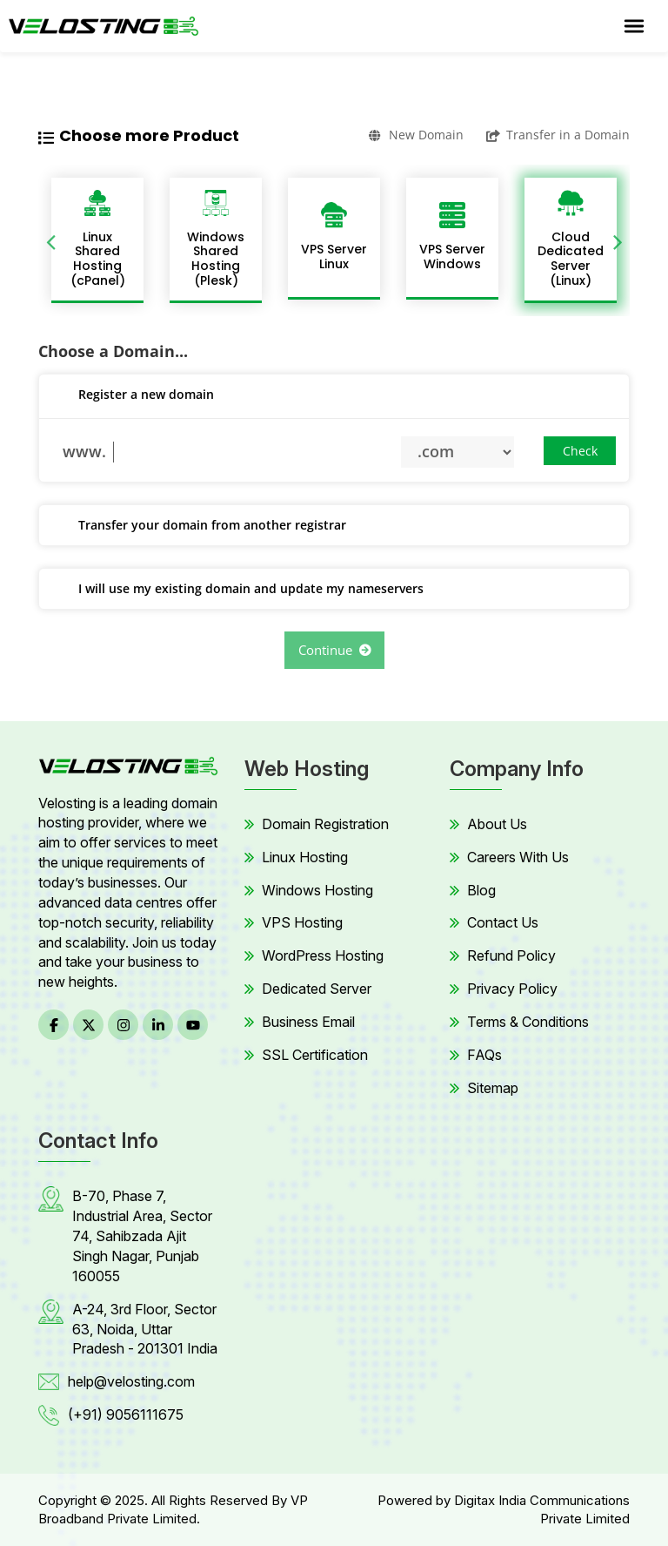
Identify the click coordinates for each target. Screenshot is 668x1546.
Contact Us (502, 922)
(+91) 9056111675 (126, 1414)
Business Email (308, 1021)
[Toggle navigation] (634, 26)
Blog (481, 890)
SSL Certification (315, 1054)
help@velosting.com (131, 1381)
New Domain (416, 134)
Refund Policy (511, 955)
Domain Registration (325, 824)
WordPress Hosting (323, 955)
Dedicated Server (316, 988)
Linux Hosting (305, 857)
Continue (334, 649)
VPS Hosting (302, 922)
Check (580, 450)
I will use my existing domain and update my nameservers (238, 589)
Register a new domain (133, 395)
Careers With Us (518, 857)
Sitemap (492, 1088)
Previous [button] (50, 240)
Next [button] (617, 240)
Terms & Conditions (528, 1021)
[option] (97, 240)
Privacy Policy (512, 988)
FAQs (484, 1054)
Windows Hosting (317, 890)
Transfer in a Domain (558, 134)
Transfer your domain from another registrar (199, 526)
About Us (497, 824)
